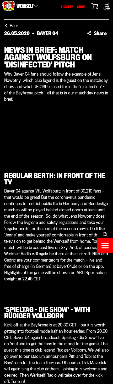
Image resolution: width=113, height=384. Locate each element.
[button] (97, 33)
